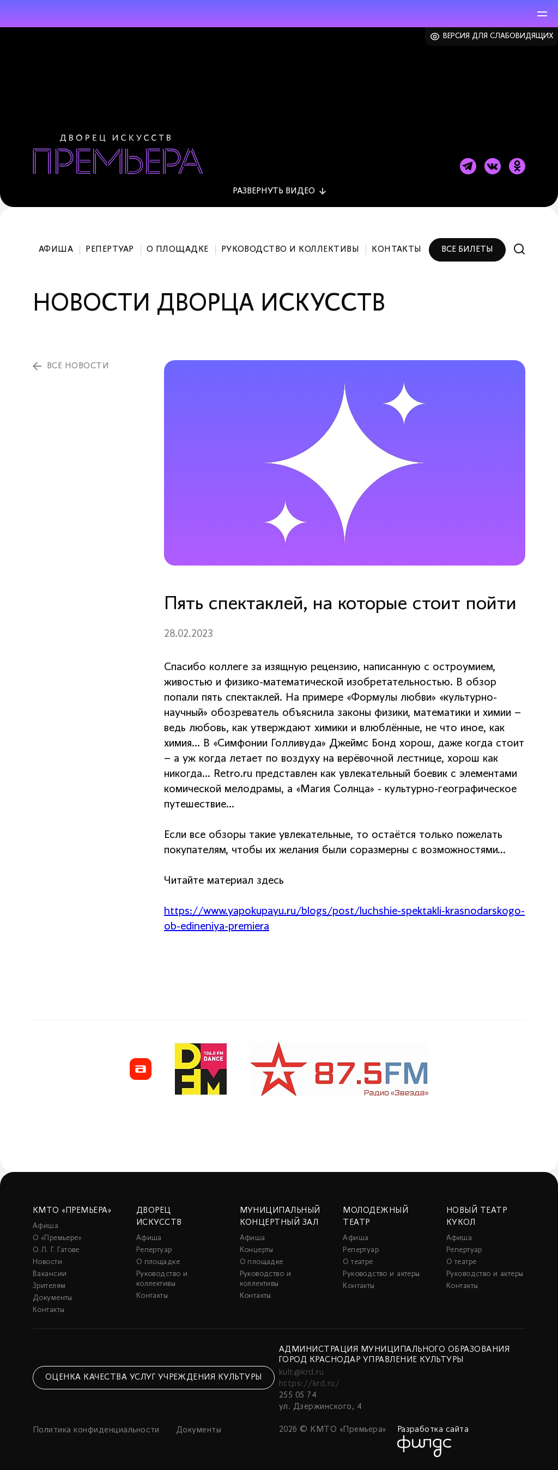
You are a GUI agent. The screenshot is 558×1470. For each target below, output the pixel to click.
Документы (52, 1298)
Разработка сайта (433, 1429)
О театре (358, 1262)
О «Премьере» (57, 1238)
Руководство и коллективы (290, 249)
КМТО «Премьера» (72, 1210)
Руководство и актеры (381, 1274)
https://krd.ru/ (309, 1384)
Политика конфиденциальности (96, 1430)
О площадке (178, 249)
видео (274, 191)
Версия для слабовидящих (498, 36)
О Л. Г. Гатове (56, 1250)
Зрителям (49, 1286)
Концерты (257, 1250)
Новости (47, 1262)
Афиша (56, 249)
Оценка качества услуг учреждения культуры (153, 1377)
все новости (78, 366)
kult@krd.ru (301, 1372)
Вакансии (49, 1274)
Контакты (397, 249)
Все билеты (467, 249)
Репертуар (110, 249)
